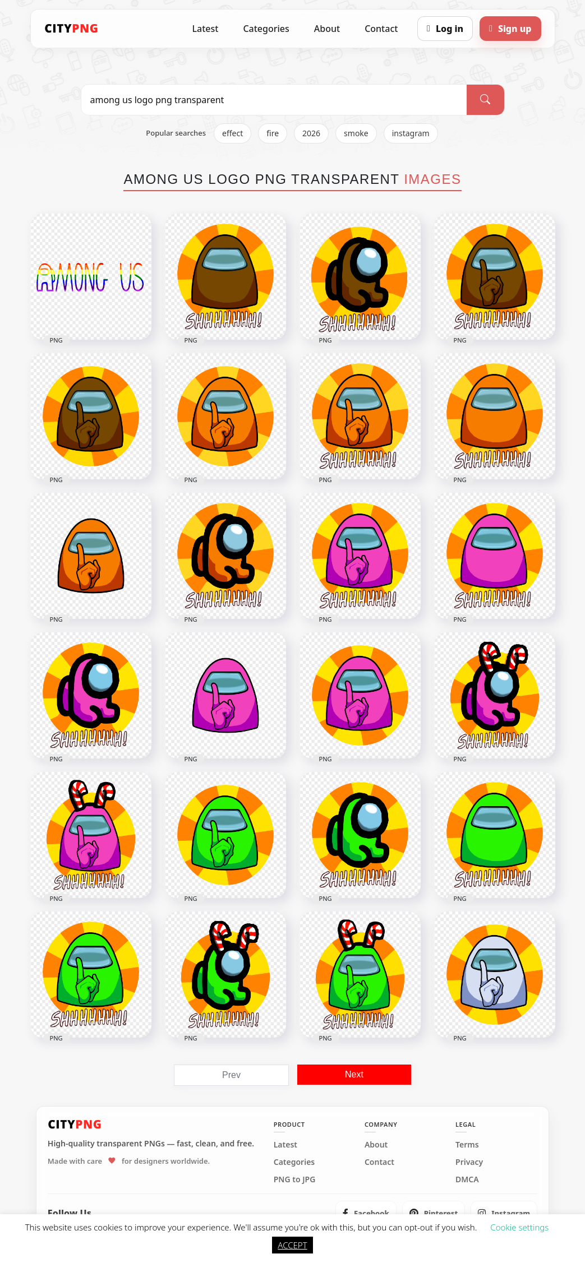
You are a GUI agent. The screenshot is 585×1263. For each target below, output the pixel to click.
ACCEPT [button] (292, 1245)
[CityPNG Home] (71, 28)
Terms (467, 1145)
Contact (381, 28)
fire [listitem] (272, 133)
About (327, 28)
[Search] (485, 100)
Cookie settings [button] (519, 1227)
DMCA (467, 1179)
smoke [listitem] (356, 133)
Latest (205, 28)
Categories (266, 28)
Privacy (469, 1162)
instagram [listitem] (411, 133)
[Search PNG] (274, 100)
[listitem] (366, 1213)
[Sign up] (510, 28)
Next (354, 1074)
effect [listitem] (232, 133)
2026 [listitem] (311, 133)
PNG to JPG (295, 1179)
